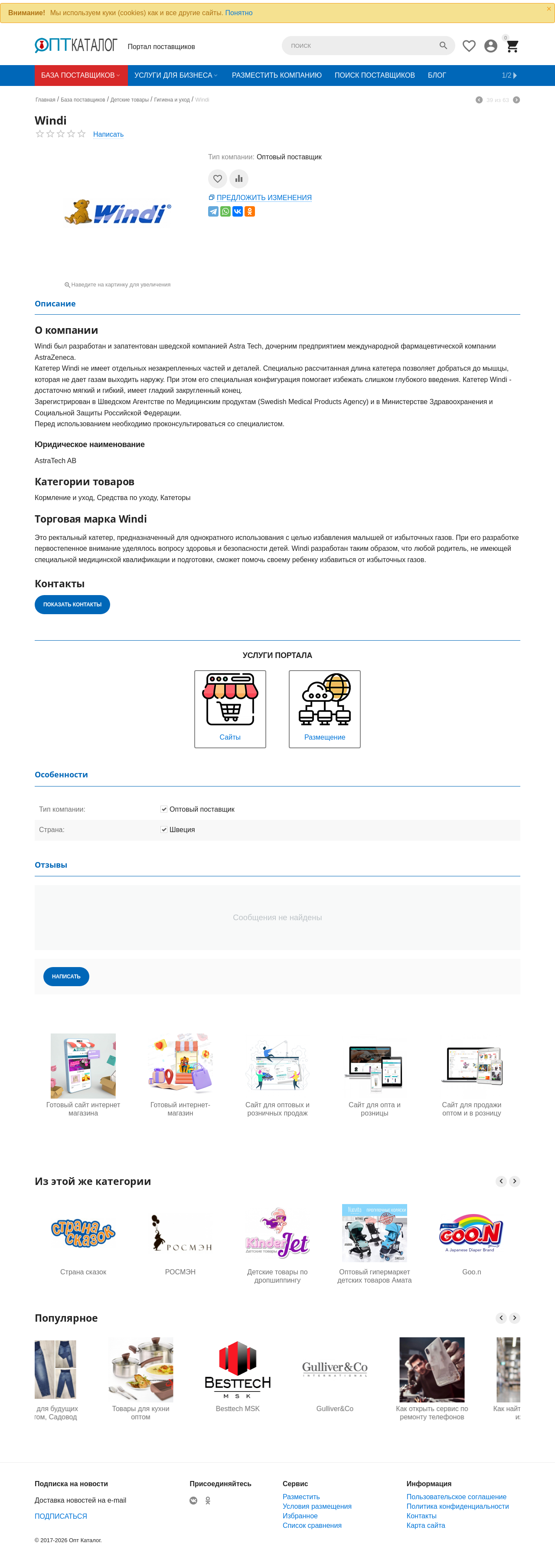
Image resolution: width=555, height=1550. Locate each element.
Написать (108, 134)
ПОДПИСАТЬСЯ (61, 1516)
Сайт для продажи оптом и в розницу (471, 1109)
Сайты (230, 706)
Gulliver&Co (374, 1408)
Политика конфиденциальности (458, 1506)
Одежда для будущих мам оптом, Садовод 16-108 (83, 1413)
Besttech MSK (277, 1408)
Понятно (239, 12)
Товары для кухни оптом (180, 1413)
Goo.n (471, 1272)
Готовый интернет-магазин (180, 1109)
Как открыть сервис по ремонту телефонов (472, 1413)
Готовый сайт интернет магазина (83, 1109)
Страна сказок (83, 1272)
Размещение (325, 706)
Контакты (422, 1516)
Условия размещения (317, 1506)
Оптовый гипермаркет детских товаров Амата (374, 1276)
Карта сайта (426, 1525)
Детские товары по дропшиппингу (277, 1276)
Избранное (300, 1516)
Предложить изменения (264, 197)
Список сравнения (312, 1525)
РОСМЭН (180, 1272)
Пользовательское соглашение (456, 1497)
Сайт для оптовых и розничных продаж (277, 1109)
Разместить (301, 1497)
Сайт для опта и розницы (375, 1109)
